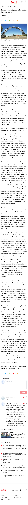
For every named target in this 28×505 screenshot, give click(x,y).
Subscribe (23, 2)
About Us (3, 495)
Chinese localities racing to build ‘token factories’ (13, 471)
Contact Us (4, 497)
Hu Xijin (4, 15)
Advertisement (17, 497)
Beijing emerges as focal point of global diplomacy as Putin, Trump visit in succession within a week (14, 461)
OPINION (3, 6)
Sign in (21, 1)
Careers (16, 495)
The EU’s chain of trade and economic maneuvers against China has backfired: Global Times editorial (14, 454)
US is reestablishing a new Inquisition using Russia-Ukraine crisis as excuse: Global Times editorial (18, 435)
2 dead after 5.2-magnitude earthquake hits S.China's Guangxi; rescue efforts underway (14, 466)
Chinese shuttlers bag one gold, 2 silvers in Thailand (13, 476)
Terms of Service (5, 499)
